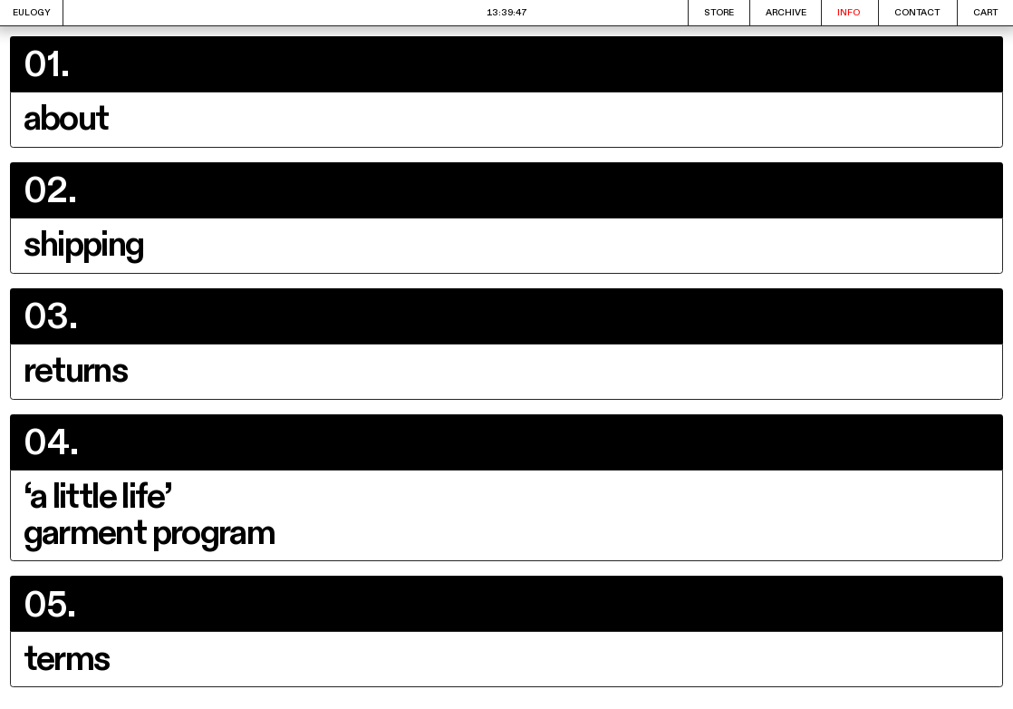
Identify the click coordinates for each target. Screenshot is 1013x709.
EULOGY (32, 12)
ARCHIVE (786, 12)
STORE (719, 12)
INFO (848, 12)
